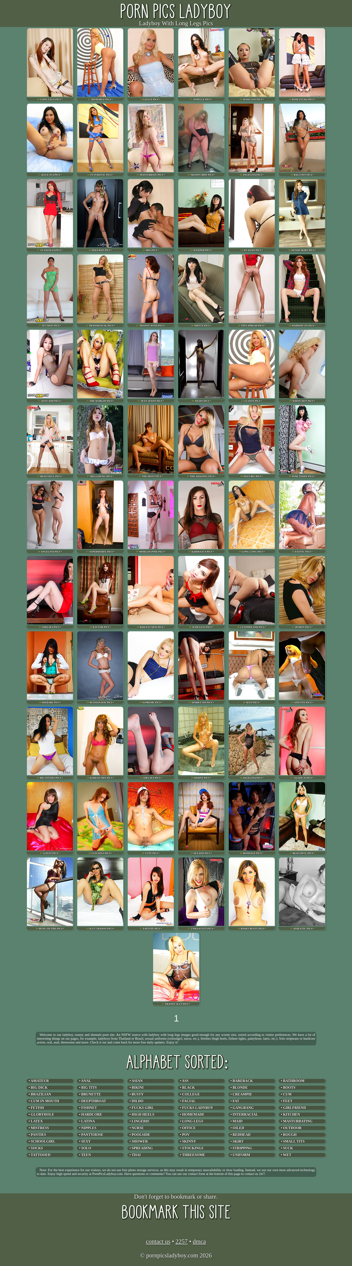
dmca (199, 1241)
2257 (182, 1241)
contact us (158, 1241)
